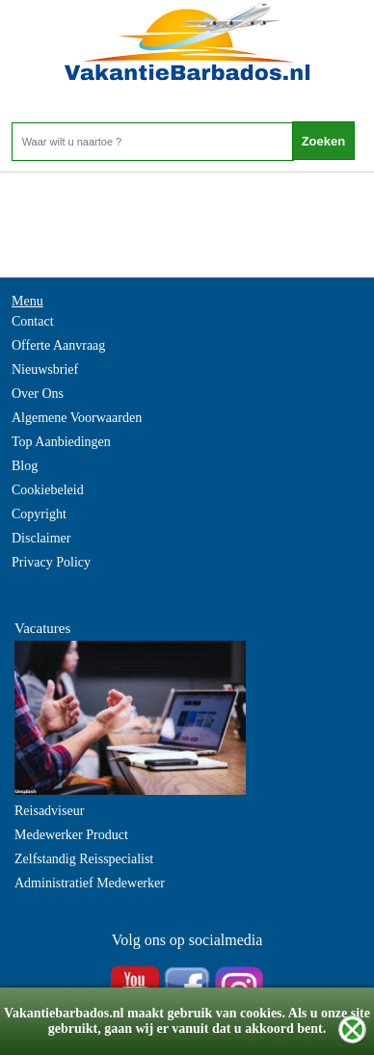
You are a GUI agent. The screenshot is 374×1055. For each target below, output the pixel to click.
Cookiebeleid (48, 490)
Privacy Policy (51, 562)
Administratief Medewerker (89, 883)
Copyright (39, 514)
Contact (33, 321)
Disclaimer (41, 538)
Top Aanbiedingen (61, 442)
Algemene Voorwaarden (77, 417)
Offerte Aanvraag (58, 345)
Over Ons (38, 393)
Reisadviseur (49, 811)
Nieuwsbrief (45, 369)
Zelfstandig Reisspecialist (83, 859)
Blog (25, 466)
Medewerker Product (71, 835)
